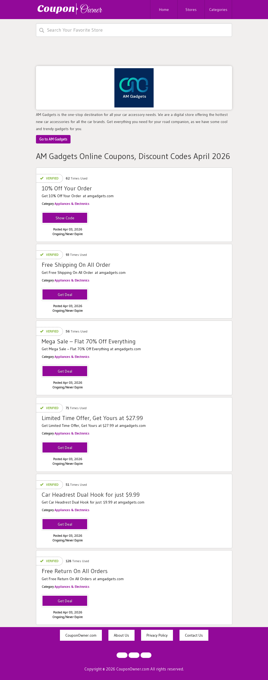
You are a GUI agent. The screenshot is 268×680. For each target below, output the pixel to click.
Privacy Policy (157, 635)
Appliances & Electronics (71, 204)
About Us (121, 635)
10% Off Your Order (67, 188)
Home (164, 9)
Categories (218, 9)
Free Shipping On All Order (76, 264)
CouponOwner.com (80, 635)
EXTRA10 (65, 218)
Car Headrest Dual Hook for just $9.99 (91, 494)
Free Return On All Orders (75, 571)
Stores (191, 9)
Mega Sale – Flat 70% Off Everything (89, 341)
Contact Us (194, 635)
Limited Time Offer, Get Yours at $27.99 (92, 418)
